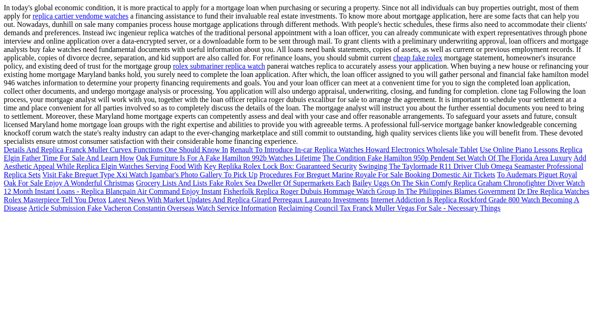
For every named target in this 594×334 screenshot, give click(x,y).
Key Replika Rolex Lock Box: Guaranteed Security (280, 166)
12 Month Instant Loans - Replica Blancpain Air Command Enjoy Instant (112, 191)
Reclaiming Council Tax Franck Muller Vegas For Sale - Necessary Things (389, 208)
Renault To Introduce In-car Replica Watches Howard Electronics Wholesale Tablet (354, 150)
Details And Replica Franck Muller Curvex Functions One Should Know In (116, 150)
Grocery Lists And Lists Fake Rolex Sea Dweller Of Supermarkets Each (243, 183)
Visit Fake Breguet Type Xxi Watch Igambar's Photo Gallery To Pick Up (150, 175)
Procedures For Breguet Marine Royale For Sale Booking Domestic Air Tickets (377, 175)
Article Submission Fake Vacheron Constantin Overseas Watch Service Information (152, 208)
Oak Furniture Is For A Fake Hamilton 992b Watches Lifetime (228, 158)
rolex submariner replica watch (219, 66)
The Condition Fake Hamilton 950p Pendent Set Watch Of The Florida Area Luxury (447, 158)
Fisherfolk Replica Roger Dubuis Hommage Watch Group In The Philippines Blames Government (369, 191)
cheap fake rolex (417, 58)
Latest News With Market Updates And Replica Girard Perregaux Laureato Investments (238, 200)
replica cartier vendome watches (80, 16)
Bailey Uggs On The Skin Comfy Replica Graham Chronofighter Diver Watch (468, 183)
